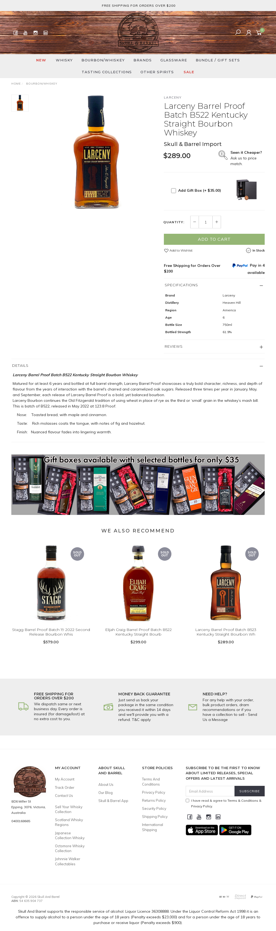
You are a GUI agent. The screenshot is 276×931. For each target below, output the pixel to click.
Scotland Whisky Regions (69, 822)
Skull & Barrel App (113, 801)
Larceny (173, 97)
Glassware (173, 60)
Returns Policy (154, 800)
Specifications (181, 285)
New (41, 60)
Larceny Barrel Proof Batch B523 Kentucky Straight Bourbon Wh (225, 639)
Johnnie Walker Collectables (67, 861)
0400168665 (20, 821)
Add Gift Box (199, 190)
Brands (142, 60)
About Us (105, 784)
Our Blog (105, 792)
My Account (64, 779)
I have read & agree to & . (223, 803)
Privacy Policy (153, 792)
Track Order (64, 787)
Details (20, 365)
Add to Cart (214, 239)
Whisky (64, 60)
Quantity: (173, 222)
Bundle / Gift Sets (218, 60)
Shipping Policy (155, 816)
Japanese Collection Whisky (70, 835)
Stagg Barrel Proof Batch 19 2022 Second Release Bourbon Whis (51, 639)
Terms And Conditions (151, 781)
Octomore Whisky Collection (70, 848)
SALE (189, 72)
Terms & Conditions (242, 801)
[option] (96, 154)
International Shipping (152, 827)
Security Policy (154, 808)
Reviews (174, 346)
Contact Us (64, 795)
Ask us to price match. (246, 158)
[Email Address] (210, 791)
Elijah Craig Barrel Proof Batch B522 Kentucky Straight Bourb (138, 639)
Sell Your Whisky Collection (68, 809)
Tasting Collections (107, 72)
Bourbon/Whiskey (103, 60)
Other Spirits (157, 72)
